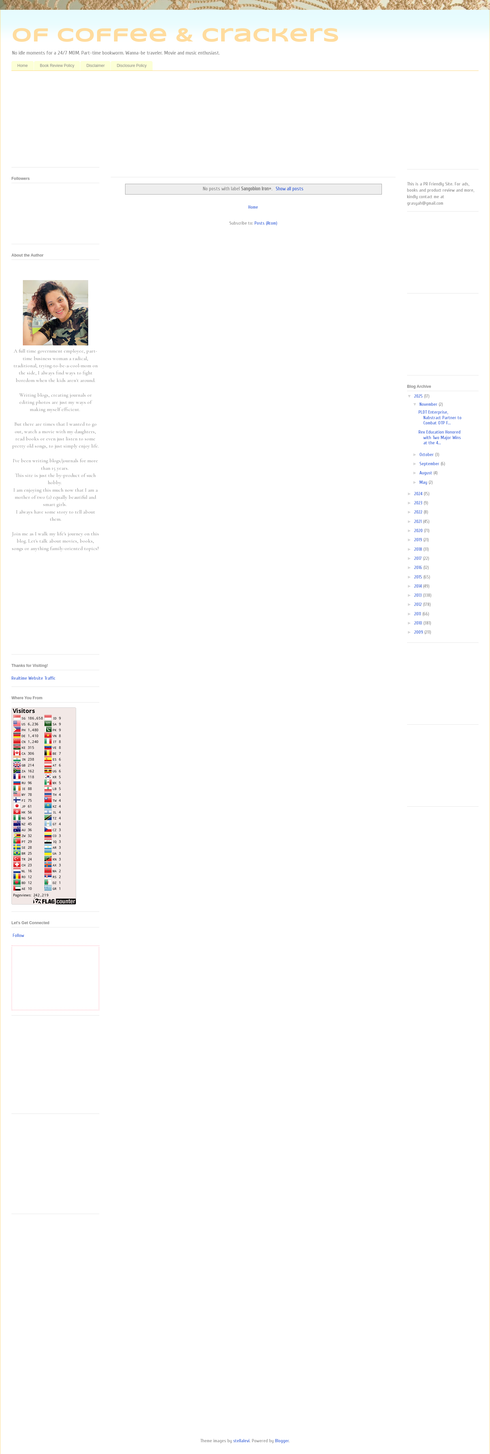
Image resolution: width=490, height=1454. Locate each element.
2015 (418, 577)
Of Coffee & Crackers (175, 35)
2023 (419, 503)
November (429, 404)
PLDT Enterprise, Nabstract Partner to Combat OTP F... (440, 417)
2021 (418, 521)
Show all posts (289, 189)
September (430, 463)
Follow (18, 935)
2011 (418, 614)
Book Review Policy (57, 65)
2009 (419, 632)
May (424, 482)
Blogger (282, 1441)
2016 (418, 567)
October (427, 454)
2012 (418, 604)
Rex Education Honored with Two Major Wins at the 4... (439, 437)
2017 (418, 558)
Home (22, 65)
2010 (418, 623)
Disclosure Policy (131, 65)
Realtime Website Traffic (33, 678)
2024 (419, 494)
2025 (419, 396)
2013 (418, 595)
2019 (418, 540)
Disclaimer (95, 65)
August (426, 473)
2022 (419, 512)
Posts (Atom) (265, 223)
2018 (418, 549)
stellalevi (241, 1441)
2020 (419, 530)
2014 (418, 586)
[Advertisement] (253, 126)
